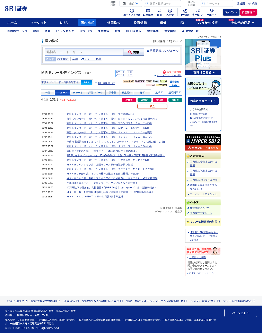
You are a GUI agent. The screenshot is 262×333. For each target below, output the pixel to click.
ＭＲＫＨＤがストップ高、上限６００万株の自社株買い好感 (100, 164)
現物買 (129, 100)
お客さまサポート (201, 101)
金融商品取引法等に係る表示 (102, 300)
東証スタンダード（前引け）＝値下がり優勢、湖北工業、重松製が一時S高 (108, 128)
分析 (142, 92)
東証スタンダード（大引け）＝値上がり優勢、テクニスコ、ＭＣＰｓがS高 (108, 160)
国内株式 (87, 22)
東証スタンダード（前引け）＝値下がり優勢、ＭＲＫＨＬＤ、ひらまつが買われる (112, 118)
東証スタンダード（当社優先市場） (61, 82)
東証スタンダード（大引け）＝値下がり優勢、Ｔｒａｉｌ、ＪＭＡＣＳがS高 (109, 132)
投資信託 (140, 22)
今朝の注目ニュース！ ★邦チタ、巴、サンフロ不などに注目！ (102, 182)
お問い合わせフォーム (201, 273)
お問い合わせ (17, 300)
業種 (75, 59)
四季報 (112, 92)
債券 (163, 22)
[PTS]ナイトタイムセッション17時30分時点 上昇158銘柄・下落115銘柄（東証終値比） (116, 155)
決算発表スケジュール (164, 50)
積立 (47, 31)
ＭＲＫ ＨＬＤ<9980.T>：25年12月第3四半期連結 (95, 196)
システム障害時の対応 (204, 221)
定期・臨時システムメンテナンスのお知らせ (156, 300)
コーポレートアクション (203, 194)
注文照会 (170, 31)
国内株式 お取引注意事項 (204, 179)
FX (182, 22)
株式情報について (200, 208)
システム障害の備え (205, 300)
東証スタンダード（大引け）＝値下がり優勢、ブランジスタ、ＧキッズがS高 (109, 123)
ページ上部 (241, 313)
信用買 (160, 100)
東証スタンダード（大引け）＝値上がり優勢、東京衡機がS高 (100, 114)
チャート (78, 92)
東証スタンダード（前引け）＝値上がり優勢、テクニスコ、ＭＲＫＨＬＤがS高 (110, 169)
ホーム (12, 22)
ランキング (65, 31)
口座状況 (133, 31)
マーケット (38, 22)
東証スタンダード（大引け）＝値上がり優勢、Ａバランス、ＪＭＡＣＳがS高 (109, 146)
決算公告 (71, 300)
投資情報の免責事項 (45, 300)
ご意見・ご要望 (197, 257)
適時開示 (174, 92)
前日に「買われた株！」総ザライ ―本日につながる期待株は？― (103, 151)
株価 (47, 92)
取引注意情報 (174, 71)
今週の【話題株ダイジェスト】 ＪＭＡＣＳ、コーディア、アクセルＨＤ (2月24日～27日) (116, 141)
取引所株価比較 (106, 83)
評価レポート (95, 92)
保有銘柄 (152, 31)
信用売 (175, 100)
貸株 (117, 31)
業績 (159, 92)
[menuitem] (241, 3)
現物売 (144, 100)
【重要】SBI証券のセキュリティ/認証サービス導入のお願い (204, 236)
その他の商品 (241, 22)
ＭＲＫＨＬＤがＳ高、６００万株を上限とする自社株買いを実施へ (103, 173)
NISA (64, 22)
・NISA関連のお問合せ (200, 118)
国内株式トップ (17, 31)
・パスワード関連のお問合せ (202, 123)
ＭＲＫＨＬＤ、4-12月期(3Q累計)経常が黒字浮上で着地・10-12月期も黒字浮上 (110, 192)
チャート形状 (93, 59)
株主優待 (103, 31)
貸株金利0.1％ (174, 83)
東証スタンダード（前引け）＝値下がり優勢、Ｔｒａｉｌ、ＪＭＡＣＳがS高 (109, 137)
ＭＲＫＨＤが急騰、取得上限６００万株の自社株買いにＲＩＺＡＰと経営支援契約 (112, 178)
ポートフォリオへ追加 (169, 75)
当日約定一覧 (190, 31)
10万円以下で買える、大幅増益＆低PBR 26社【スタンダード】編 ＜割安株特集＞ (112, 187)
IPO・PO (86, 31)
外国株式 (113, 22)
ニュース (62, 92)
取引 (36, 31)
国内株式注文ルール (201, 213)
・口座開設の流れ (197, 114)
